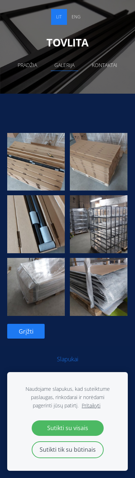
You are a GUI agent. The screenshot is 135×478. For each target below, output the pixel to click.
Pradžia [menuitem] (27, 65)
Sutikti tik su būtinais (68, 450)
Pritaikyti (91, 405)
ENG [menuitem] (76, 17)
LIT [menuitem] (59, 17)
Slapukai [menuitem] (67, 359)
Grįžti (26, 331)
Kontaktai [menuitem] (104, 65)
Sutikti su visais (67, 428)
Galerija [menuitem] (64, 65)
